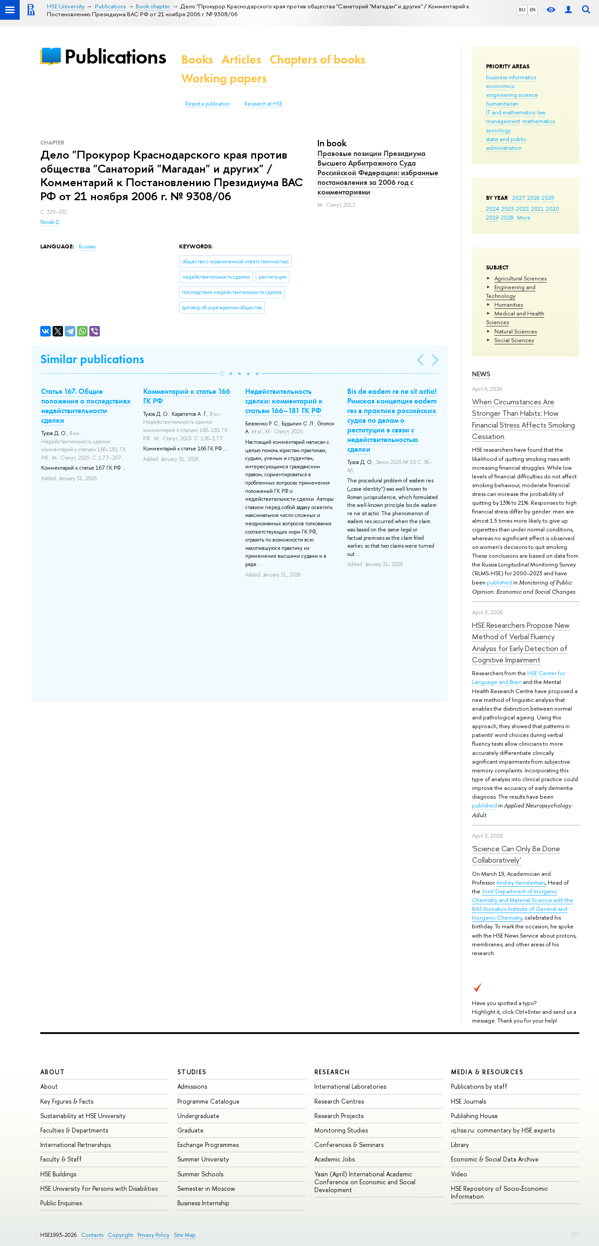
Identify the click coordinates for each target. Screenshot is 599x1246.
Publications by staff (479, 1086)
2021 (537, 208)
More (524, 217)
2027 (518, 198)
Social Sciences (514, 340)
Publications (115, 56)
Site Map (185, 1235)
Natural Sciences (515, 331)
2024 (492, 208)
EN (533, 10)
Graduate (190, 1130)
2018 (507, 217)
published (499, 582)
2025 (548, 198)
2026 (533, 198)
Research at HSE (263, 103)
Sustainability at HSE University (83, 1115)
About (52, 1072)
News (481, 374)
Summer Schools (200, 1174)
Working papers (224, 78)
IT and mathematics (510, 112)
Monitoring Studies (341, 1130)
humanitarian (502, 103)
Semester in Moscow (206, 1188)
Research (332, 1072)
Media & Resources (487, 1072)
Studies (192, 1072)
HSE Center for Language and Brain (518, 677)
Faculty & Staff (61, 1159)
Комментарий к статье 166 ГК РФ (186, 396)
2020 (552, 208)
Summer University (203, 1159)
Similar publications (92, 359)
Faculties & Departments (74, 1130)
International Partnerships (75, 1144)
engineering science (512, 95)
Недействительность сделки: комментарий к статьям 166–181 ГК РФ (284, 400)
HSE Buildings (58, 1174)
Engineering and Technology (511, 291)
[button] (222, 373)
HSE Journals (468, 1101)
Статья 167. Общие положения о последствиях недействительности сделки (86, 405)
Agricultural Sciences (520, 278)
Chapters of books (317, 59)
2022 (522, 208)
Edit (575, 1233)
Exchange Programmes (208, 1144)
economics (500, 86)
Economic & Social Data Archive (495, 1159)
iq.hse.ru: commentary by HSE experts (503, 1130)
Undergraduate (198, 1115)
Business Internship (203, 1203)
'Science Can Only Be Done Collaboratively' (516, 854)
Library (460, 1144)
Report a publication (207, 103)
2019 (492, 217)
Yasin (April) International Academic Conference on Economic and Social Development (365, 1182)
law (541, 112)
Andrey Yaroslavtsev (520, 882)
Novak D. (50, 222)
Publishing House (474, 1115)
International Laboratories (350, 1086)
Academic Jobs (334, 1159)
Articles (241, 59)
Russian (87, 246)
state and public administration (506, 143)
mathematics (538, 121)
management (503, 121)
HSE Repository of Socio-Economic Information (499, 1192)
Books (197, 59)
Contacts (92, 1235)
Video (459, 1174)
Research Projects (338, 1115)
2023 (507, 208)
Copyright (120, 1235)
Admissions (192, 1086)
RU (522, 10)
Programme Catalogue (208, 1101)
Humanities (508, 304)
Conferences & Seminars (349, 1144)
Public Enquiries (61, 1203)
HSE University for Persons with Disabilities (99, 1188)
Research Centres (339, 1101)
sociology (498, 130)
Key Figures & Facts (66, 1101)
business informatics (511, 77)
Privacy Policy (153, 1235)
